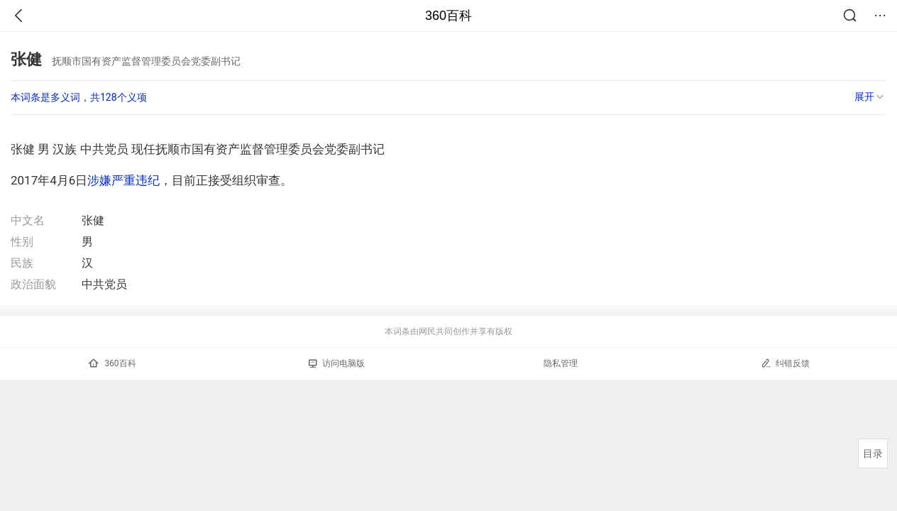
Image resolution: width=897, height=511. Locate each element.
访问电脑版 (337, 363)
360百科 (448, 16)
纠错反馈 (785, 363)
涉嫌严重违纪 (123, 180)
